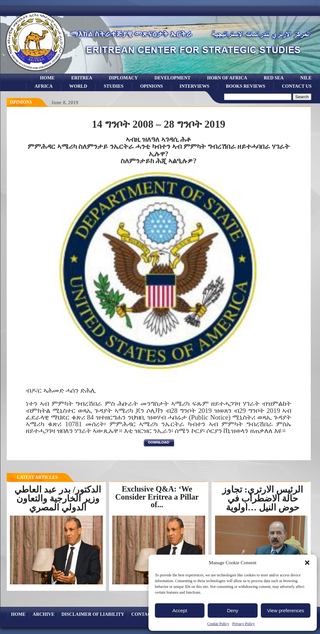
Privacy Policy (243, 624)
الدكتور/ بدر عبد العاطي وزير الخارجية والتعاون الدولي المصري (57, 498)
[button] (307, 562)
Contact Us (297, 86)
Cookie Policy (218, 624)
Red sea (274, 77)
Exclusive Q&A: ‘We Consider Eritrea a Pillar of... (157, 497)
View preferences (285, 610)
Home (47, 77)
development (173, 77)
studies (114, 86)
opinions (151, 86)
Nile (305, 77)
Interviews (194, 86)
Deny (232, 610)
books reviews (245, 86)
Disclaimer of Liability (92, 614)
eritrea (81, 77)
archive (43, 614)
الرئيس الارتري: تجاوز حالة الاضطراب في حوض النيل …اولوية (262, 498)
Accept (179, 610)
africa (43, 86)
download (158, 442)
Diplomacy (123, 77)
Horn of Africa (227, 77)
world (78, 86)
